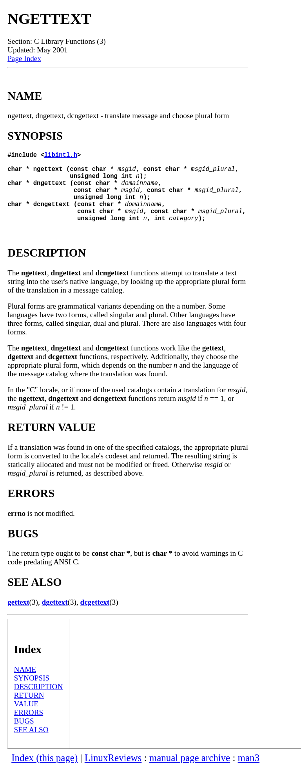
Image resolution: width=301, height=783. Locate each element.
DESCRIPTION (38, 702)
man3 (248, 773)
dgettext (55, 618)
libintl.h (60, 156)
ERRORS (29, 728)
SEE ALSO (31, 745)
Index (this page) (44, 773)
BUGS (24, 737)
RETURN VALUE (29, 715)
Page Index (24, 58)
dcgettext (95, 618)
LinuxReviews (113, 773)
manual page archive (189, 773)
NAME (25, 685)
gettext (18, 618)
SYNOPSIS (32, 694)
